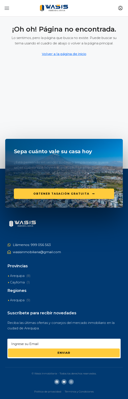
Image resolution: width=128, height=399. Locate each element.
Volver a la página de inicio (64, 54)
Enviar (63, 352)
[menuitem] (120, 8)
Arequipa (17, 276)
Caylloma (17, 282)
